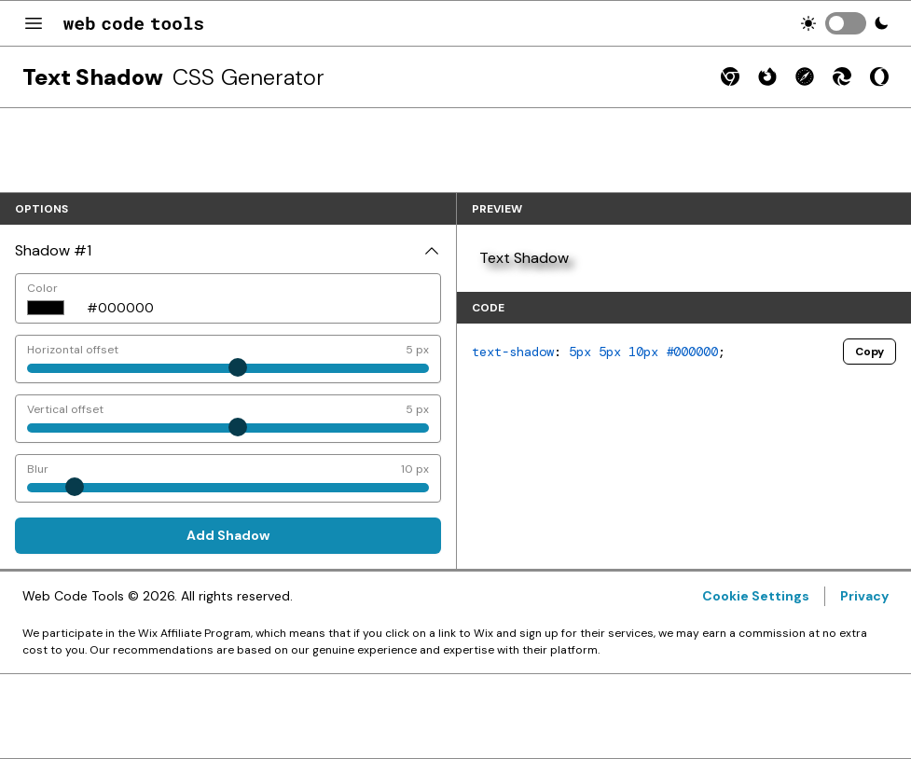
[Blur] (228, 478)
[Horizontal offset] (228, 359)
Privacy (864, 595)
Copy (869, 351)
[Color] (258, 298)
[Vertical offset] (228, 418)
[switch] (845, 23)
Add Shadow (227, 535)
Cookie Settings (755, 595)
